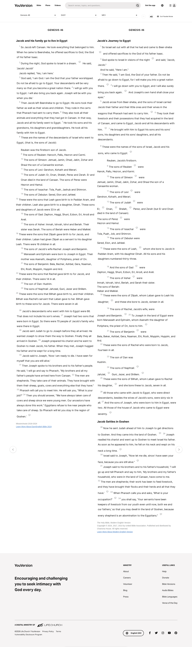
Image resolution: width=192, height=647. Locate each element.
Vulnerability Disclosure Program (28, 634)
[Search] (99, 5)
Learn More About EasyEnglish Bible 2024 (34, 427)
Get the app (150, 5)
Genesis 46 (38, 15)
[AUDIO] (143, 16)
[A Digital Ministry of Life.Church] (96, 623)
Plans (47, 5)
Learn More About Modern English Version (115, 532)
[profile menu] (172, 5)
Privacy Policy (48, 631)
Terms (58, 631)
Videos (58, 5)
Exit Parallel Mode (165, 16)
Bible (39, 5)
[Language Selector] (162, 5)
